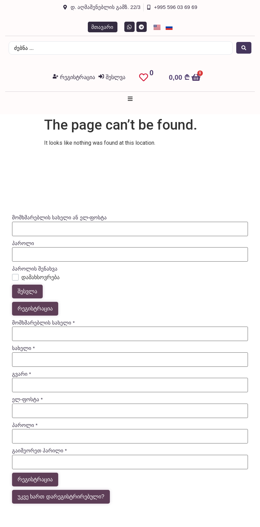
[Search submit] (243, 48)
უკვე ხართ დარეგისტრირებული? (61, 496)
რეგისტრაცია (35, 308)
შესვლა (27, 291)
